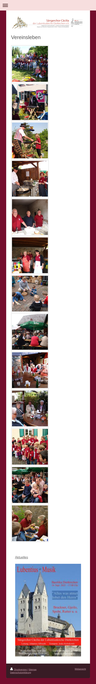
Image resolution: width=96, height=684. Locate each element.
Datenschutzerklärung (20, 672)
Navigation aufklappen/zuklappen (48, 5)
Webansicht (80, 669)
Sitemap (33, 669)
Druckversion (19, 669)
